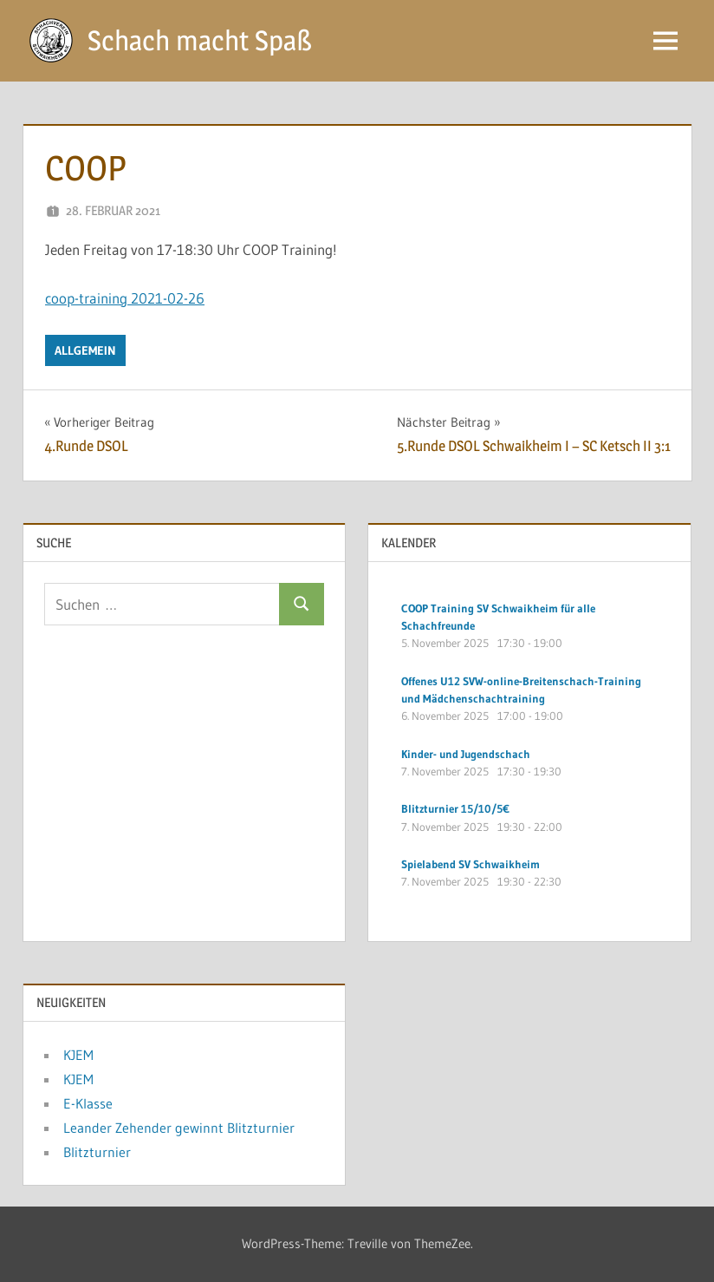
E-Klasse (88, 1103)
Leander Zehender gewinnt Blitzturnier (179, 1127)
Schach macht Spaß (200, 40)
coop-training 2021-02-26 (124, 298)
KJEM (78, 1054)
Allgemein (85, 350)
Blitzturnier (97, 1152)
